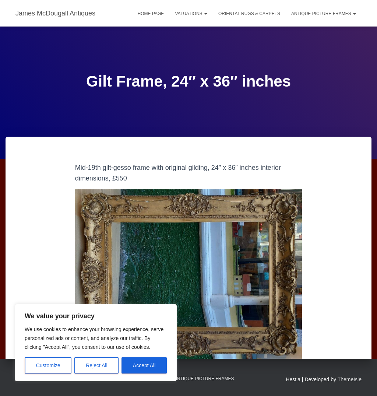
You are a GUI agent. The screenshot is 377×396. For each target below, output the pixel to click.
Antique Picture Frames (323, 13)
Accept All (144, 365)
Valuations (191, 13)
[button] (205, 13)
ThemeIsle (350, 379)
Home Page (151, 13)
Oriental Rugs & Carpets (249, 13)
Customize (48, 365)
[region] (96, 342)
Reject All (96, 365)
